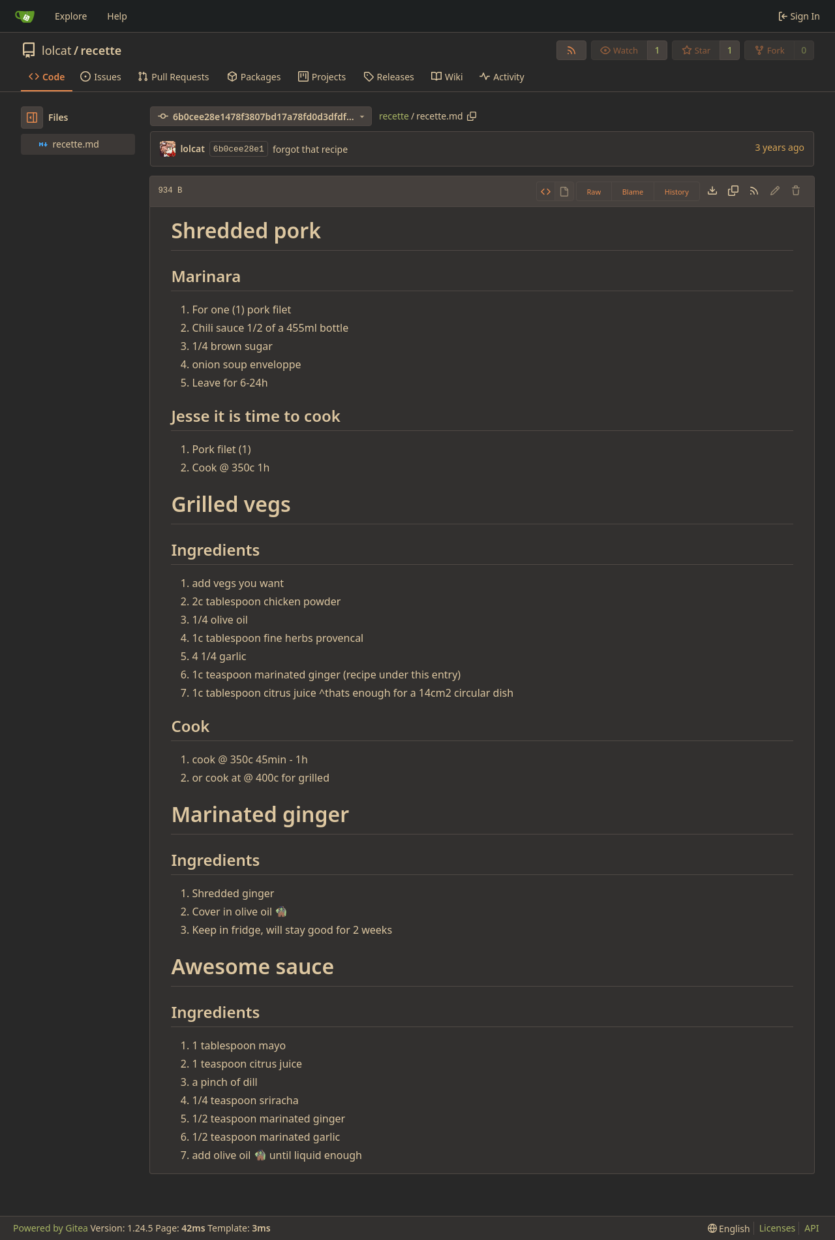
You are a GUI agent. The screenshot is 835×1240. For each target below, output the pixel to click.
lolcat (56, 50)
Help (117, 16)
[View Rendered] (564, 191)
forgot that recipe (310, 149)
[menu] (729, 1228)
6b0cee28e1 (238, 149)
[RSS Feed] (571, 50)
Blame (633, 192)
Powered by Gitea (50, 1228)
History (677, 192)
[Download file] (712, 191)
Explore (71, 16)
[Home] (25, 16)
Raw (594, 192)
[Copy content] (733, 191)
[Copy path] (471, 116)
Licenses (777, 1228)
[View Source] (545, 191)
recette (101, 50)
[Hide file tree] (32, 117)
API (811, 1228)
